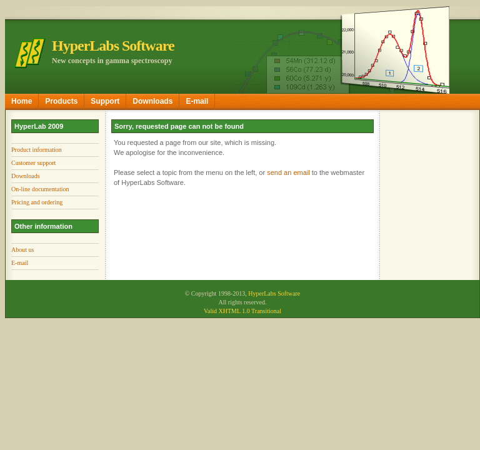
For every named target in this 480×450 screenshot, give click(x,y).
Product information (36, 149)
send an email (288, 172)
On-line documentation (40, 189)
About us (22, 249)
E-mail (197, 101)
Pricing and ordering (36, 202)
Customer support (33, 162)
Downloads (152, 101)
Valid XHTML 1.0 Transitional (242, 311)
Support (105, 101)
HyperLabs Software (274, 293)
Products (61, 101)
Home (21, 101)
